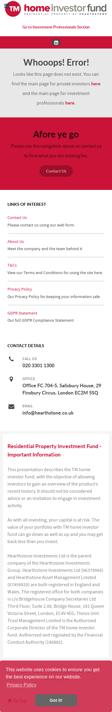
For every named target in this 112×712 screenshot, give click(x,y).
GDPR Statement (22, 313)
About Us (15, 241)
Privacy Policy (19, 289)
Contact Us (56, 170)
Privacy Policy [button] (21, 684)
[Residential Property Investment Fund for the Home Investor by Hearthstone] (56, 8)
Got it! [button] (56, 700)
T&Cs (12, 265)
